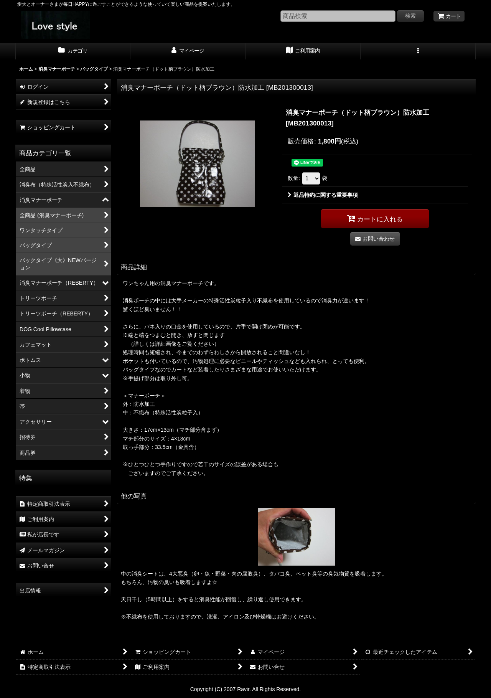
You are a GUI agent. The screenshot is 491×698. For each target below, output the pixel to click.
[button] (418, 51)
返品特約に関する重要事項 (323, 195)
